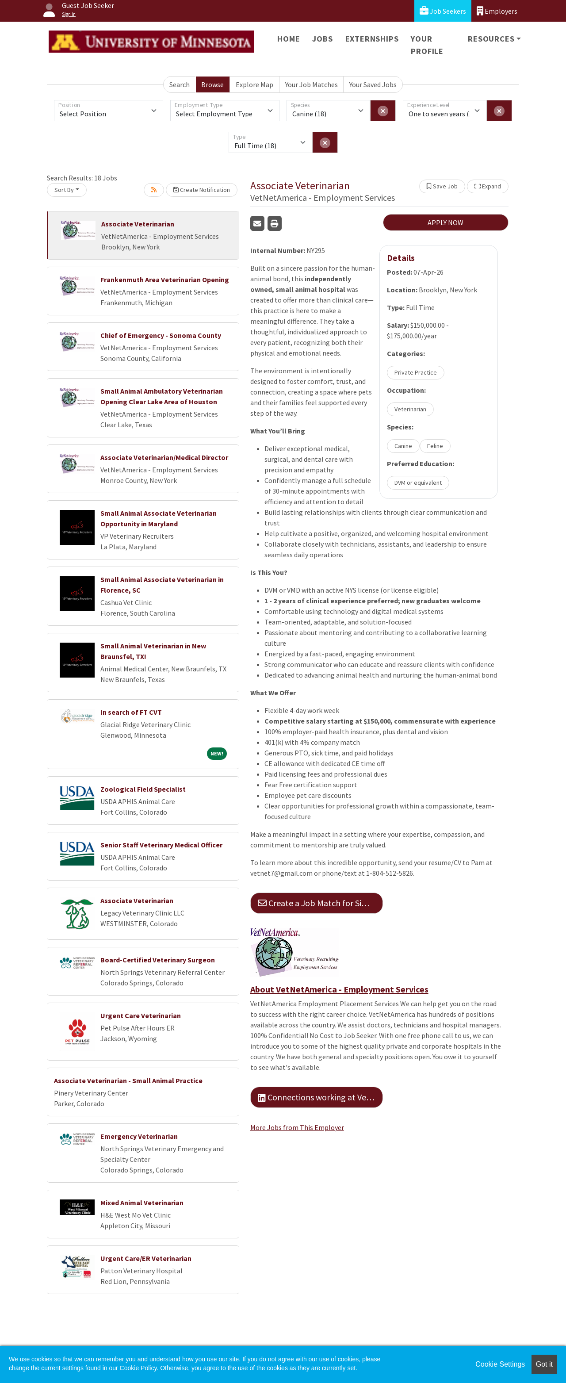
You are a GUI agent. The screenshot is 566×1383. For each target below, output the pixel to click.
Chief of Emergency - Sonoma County (160, 335)
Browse (212, 84)
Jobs (322, 39)
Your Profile (427, 45)
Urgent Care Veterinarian (140, 1015)
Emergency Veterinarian (139, 1136)
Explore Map (254, 84)
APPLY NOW (445, 222)
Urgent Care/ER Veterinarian (145, 1258)
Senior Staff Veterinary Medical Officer (161, 844)
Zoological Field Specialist (143, 789)
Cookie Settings (500, 1364)
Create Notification (201, 190)
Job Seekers (443, 10)
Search (179, 84)
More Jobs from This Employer (297, 1127)
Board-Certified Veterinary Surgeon (157, 959)
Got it (544, 1364)
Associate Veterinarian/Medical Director (164, 457)
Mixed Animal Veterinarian (142, 1202)
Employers (497, 10)
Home (288, 39)
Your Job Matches (311, 84)
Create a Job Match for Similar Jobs (320, 902)
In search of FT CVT (131, 712)
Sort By (64, 190)
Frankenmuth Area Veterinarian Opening (164, 279)
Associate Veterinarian (137, 223)
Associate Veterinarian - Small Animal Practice (128, 1080)
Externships (372, 39)
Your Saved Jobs (373, 84)
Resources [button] (491, 39)
